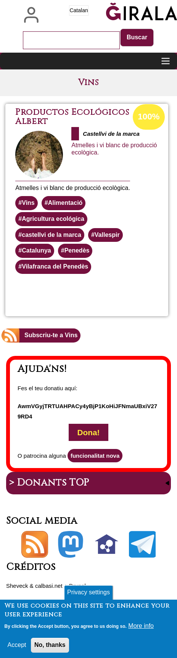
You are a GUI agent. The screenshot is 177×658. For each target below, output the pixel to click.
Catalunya (36, 250)
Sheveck (17, 585)
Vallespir (107, 235)
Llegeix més (121, 294)
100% (148, 116)
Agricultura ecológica (53, 219)
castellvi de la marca (51, 235)
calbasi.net (49, 585)
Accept (17, 647)
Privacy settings (88, 595)
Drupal (77, 585)
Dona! (88, 432)
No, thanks (50, 647)
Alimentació (65, 202)
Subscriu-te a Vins (50, 335)
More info (141, 628)
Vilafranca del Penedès (55, 266)
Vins (28, 202)
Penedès (77, 250)
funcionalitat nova (95, 455)
